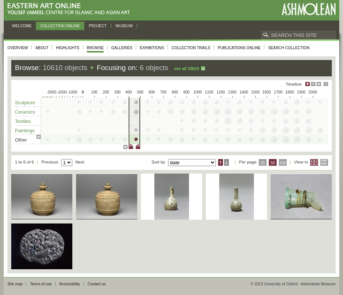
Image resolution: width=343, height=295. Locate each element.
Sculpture (25, 102)
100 (283, 163)
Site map (14, 284)
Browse (95, 48)
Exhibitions (152, 48)
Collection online (60, 26)
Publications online (239, 48)
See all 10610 (186, 68)
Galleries (121, 48)
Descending (226, 162)
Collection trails (191, 48)
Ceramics (25, 112)
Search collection (288, 48)
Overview (17, 48)
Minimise (313, 84)
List (324, 162)
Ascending (220, 162)
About (41, 48)
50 (273, 163)
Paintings (25, 130)
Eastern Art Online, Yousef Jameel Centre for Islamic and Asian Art (70, 9)
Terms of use (41, 284)
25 (263, 163)
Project (98, 26)
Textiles (23, 121)
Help (326, 84)
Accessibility (69, 284)
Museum (124, 26)
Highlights (67, 48)
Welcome (22, 26)
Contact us (97, 284)
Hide (319, 84)
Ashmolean (308, 9)
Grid (314, 162)
